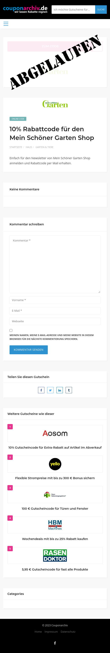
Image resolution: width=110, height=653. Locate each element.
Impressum (51, 631)
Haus (29, 147)
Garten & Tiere (44, 147)
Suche (101, 9)
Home (38, 631)
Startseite (16, 147)
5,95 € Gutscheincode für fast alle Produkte (55, 569)
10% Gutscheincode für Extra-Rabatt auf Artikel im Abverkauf (55, 447)
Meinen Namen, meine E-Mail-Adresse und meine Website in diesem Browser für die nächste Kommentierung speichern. (52, 337)
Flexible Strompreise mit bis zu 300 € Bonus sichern (55, 478)
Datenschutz (68, 631)
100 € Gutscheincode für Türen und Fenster (55, 509)
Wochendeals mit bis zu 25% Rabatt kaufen (55, 539)
